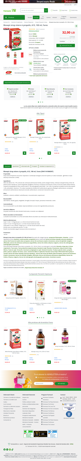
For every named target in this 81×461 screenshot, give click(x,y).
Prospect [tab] (34, 166)
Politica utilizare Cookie (28, 402)
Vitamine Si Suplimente (16, 22)
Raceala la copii (41, 248)
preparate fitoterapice (55, 237)
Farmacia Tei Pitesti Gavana (49, 420)
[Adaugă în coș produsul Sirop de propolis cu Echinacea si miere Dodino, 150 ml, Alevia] (49, 312)
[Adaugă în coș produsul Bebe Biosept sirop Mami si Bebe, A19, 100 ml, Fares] (24, 362)
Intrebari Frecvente (8, 413)
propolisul (32, 239)
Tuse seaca (14, 248)
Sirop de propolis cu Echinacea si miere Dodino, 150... (40, 304)
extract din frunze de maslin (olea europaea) (16, 241)
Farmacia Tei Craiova (47, 424)
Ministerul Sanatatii (27, 417)
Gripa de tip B (64, 248)
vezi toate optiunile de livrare (38, 75)
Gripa (70, 248)
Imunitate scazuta (55, 257)
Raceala (49, 248)
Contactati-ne (7, 420)
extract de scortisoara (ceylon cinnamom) (42, 241)
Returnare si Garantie (9, 411)
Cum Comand (7, 404)
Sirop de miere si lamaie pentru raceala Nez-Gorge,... (65, 298)
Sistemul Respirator (28, 22)
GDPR (75, 4)
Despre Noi (25, 397)
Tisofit (6, 310)
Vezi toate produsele (20, 73)
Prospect (37, 42)
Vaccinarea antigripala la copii (32, 250)
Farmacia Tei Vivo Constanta (50, 408)
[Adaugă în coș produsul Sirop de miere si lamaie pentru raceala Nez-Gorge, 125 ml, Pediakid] (74, 312)
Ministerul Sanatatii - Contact (30, 422)
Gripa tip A (65, 246)
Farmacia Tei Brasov (47, 422)
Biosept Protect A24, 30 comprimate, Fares (40, 137)
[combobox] (32, 10)
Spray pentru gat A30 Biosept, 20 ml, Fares (16, 137)
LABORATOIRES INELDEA (60, 308)
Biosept (35, 36)
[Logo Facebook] (4, 449)
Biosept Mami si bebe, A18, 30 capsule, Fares (65, 143)
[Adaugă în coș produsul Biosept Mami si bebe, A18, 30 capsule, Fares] (74, 153)
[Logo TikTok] (12, 449)
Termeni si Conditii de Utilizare (11, 397)
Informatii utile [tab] (25, 166)
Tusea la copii (12, 250)
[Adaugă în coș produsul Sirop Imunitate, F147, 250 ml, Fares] (74, 362)
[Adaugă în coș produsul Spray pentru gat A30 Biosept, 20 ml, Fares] (24, 153)
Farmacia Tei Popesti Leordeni (47, 417)
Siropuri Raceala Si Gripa (41, 22)
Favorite (54, 10)
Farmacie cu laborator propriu (11, 406)
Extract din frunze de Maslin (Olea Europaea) (49, 253)
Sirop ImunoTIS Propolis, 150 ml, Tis (16, 298)
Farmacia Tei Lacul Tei (48, 406)
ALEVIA (31, 308)
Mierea (5, 250)
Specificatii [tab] (16, 166)
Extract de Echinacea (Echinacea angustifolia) (52, 255)
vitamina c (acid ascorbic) (21, 239)
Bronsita (59, 246)
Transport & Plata (8, 408)
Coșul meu (63, 10)
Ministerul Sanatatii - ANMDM (30, 420)
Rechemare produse (9, 417)
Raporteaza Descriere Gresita (34, 267)
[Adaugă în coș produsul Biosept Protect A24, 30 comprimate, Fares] (49, 153)
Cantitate (62, 41)
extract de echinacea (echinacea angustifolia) (23, 243)
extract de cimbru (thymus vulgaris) (48, 243)
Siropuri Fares (57, 359)
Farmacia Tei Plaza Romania (49, 402)
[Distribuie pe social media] (76, 26)
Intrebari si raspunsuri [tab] (47, 166)
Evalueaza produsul (34, 31)
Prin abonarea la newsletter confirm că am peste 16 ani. (52, 377)
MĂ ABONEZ (61, 383)
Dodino (31, 310)
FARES (34, 34)
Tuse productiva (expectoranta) (27, 248)
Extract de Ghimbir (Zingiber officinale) (27, 255)
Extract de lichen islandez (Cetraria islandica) (21, 253)
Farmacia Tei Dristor (47, 404)
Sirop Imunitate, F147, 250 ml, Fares (65, 346)
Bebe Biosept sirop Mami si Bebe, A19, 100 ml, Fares (15, 352)
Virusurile (20, 250)
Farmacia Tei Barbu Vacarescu (47, 398)
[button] (38, 102)
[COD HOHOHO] (40, 1)
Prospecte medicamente (29, 415)
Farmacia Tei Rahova (47, 411)
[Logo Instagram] (10, 449)
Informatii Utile (68, 4)
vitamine (65, 237)
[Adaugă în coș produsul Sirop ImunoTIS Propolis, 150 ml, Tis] (24, 312)
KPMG (71, 444)
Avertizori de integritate (28, 408)
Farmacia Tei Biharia (47, 413)
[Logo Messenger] (7, 449)
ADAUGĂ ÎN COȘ (66, 45)
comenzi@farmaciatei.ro (69, 400)
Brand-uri (6, 415)
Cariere (24, 399)
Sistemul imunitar (47, 250)
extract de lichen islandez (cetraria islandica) (59, 239)
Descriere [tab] (7, 166)
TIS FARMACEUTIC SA (10, 308)
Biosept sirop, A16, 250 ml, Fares (40, 351)
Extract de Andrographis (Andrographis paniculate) (34, 257)
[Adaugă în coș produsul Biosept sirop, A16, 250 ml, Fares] (49, 362)
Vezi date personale (55, 379)
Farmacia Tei (6, 22)
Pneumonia (55, 248)
